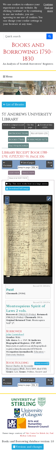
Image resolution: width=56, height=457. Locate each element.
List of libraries (13, 104)
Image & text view (18, 178)
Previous (7, 164)
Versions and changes (27, 446)
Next (50, 164)
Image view (28, 172)
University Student (15, 355)
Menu (7, 76)
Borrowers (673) (37, 139)
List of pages (27, 163)
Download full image (17, 188)
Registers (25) (39, 133)
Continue (48, 4)
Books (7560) (16, 139)
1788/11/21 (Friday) (27, 314)
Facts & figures (18, 145)
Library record (42, 363)
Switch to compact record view (13, 126)
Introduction (18, 133)
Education (39, 352)
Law (16, 372)
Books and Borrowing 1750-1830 (28, 52)
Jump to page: (24, 167)
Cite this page (30, 126)
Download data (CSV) (45, 126)
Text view (14, 172)
